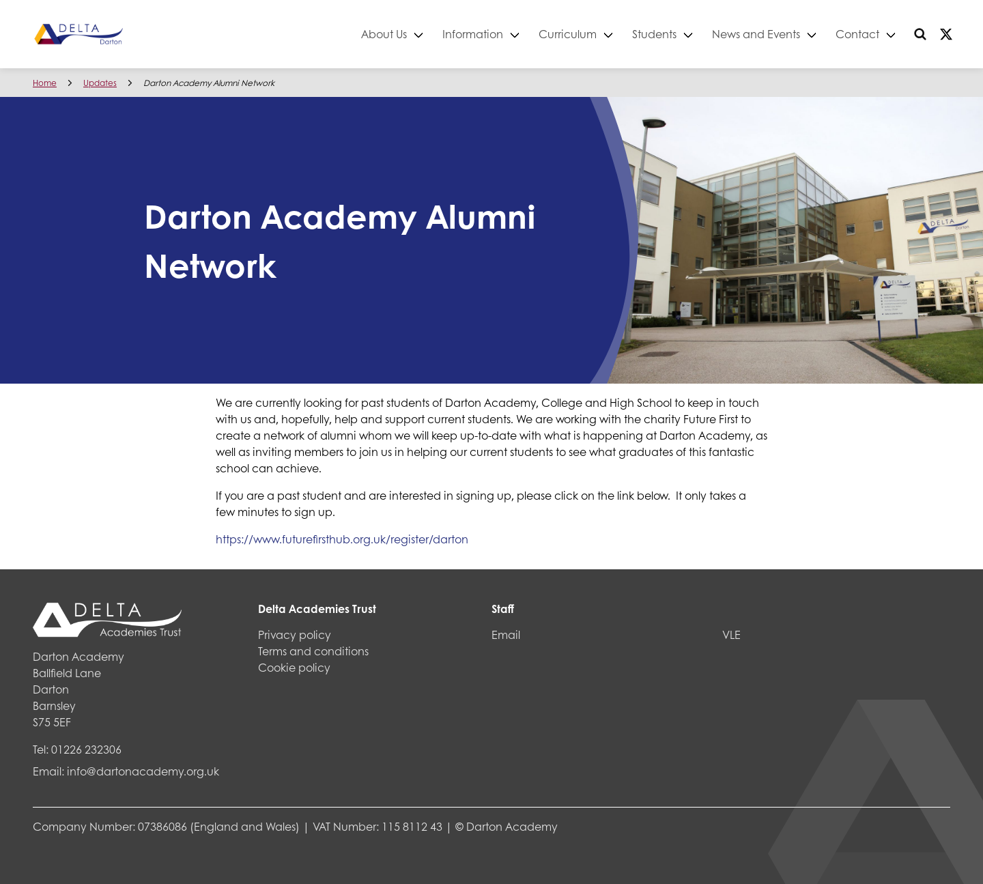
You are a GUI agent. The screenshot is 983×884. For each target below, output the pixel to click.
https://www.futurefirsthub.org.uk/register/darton (342, 539)
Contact (857, 34)
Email (506, 634)
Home (45, 83)
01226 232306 (86, 749)
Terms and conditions (313, 651)
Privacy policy (294, 634)
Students (654, 34)
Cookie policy (294, 667)
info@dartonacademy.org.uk (143, 771)
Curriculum (568, 34)
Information (472, 34)
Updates (100, 83)
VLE (731, 634)
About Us (384, 34)
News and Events (756, 34)
